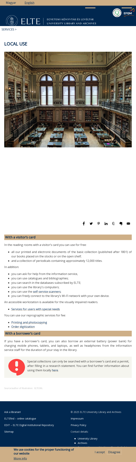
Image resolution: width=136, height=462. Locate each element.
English (29, 3)
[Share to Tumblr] (114, 225)
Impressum (77, 418)
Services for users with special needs (35, 309)
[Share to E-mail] (128, 225)
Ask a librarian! (12, 412)
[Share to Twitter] (92, 225)
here (55, 370)
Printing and (20, 322)
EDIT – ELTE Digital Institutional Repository (29, 425)
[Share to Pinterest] (99, 225)
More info (20, 458)
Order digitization (23, 327)
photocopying (38, 322)
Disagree (114, 452)
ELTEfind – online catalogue (20, 418)
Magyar (11, 3)
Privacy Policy (78, 425)
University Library (87, 438)
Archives (82, 443)
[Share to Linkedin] (106, 225)
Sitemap (9, 431)
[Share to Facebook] (84, 225)
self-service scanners (47, 292)
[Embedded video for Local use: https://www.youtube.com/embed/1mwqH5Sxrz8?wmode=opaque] (68, 185)
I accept (100, 452)
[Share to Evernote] (121, 225)
